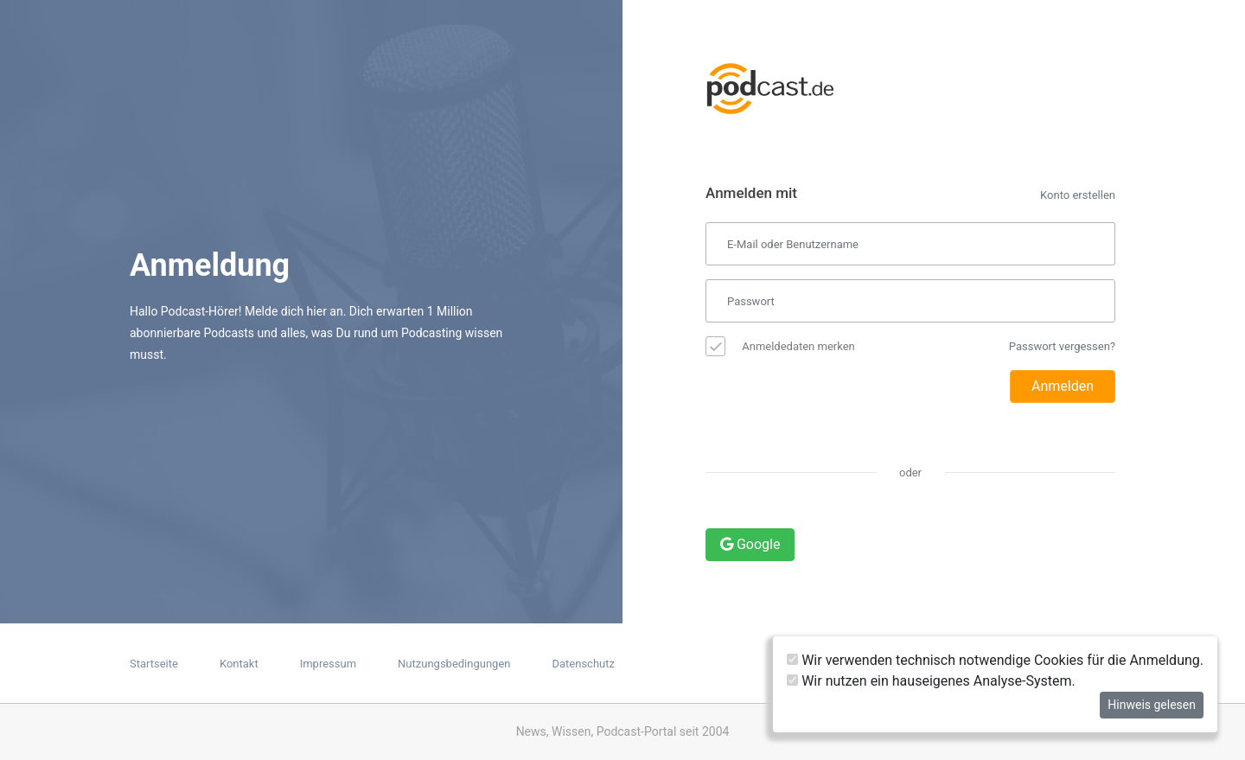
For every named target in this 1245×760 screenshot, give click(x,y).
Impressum (328, 663)
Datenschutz (583, 663)
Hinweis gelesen (1152, 705)
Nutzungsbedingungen (454, 663)
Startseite (154, 663)
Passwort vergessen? (1062, 346)
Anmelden (1062, 386)
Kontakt (239, 663)
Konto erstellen (1077, 194)
